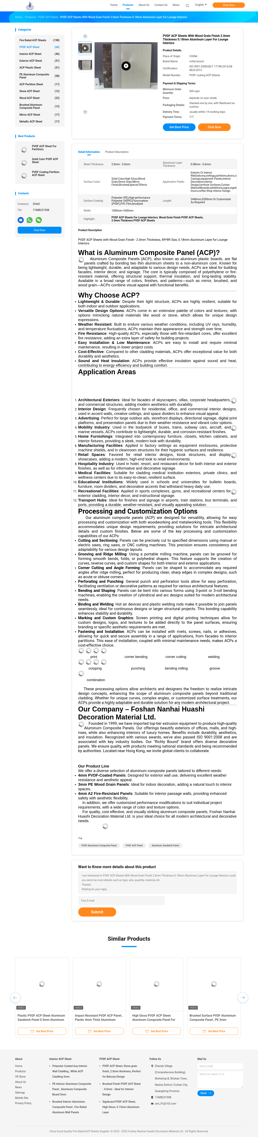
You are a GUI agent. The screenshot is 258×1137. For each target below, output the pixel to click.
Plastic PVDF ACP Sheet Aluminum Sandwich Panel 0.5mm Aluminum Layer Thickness (41, 1020)
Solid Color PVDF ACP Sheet (45, 161)
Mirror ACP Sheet (40, 115)
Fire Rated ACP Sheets (40, 40)
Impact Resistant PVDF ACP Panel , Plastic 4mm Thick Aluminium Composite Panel (99, 1020)
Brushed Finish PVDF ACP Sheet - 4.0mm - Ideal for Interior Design (122, 1089)
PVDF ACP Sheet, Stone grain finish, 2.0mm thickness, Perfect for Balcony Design (122, 1071)
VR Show (20, 1076)
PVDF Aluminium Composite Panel (99, 845)
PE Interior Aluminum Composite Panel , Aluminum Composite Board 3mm (71, 1089)
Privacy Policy (23, 1103)
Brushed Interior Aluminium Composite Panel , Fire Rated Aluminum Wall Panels (69, 1107)
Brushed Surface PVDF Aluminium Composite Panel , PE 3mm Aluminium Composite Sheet (213, 1020)
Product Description (117, 151)
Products (20, 1071)
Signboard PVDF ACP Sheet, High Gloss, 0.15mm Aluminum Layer (121, 1107)
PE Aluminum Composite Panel (40, 76)
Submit (97, 912)
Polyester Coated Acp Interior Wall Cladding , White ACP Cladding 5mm (69, 1071)
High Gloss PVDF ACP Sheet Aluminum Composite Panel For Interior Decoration (153, 1020)
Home (18, 1066)
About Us (20, 1081)
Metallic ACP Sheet (40, 121)
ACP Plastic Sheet (40, 67)
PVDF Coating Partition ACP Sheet (45, 174)
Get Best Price (179, 127)
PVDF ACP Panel (134, 845)
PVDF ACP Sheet (40, 47)
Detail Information (89, 151)
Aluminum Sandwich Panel (165, 845)
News (18, 1087)
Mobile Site (21, 1097)
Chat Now (228, 5)
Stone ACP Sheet (40, 91)
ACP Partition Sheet (40, 84)
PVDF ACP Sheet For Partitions (44, 148)
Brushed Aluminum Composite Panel (40, 106)
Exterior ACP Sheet (40, 61)
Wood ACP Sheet (40, 98)
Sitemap (20, 1092)
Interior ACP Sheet (40, 54)
